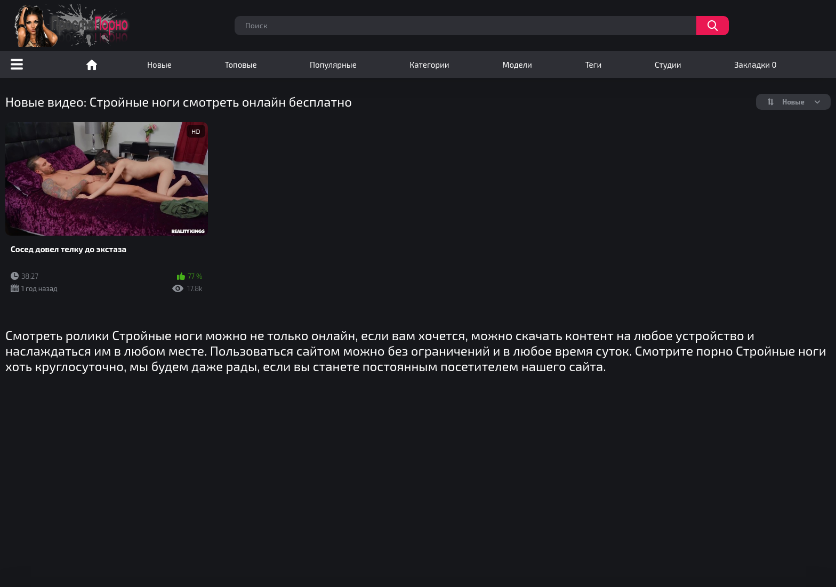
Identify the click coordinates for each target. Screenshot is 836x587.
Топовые (240, 64)
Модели (517, 64)
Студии (668, 64)
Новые (159, 64)
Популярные (333, 64)
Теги (593, 64)
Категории (429, 64)
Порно (91, 64)
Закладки (755, 64)
